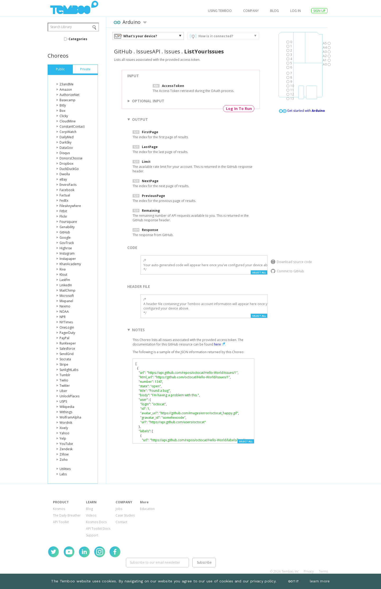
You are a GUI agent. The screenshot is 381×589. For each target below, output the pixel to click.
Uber (63, 391)
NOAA (64, 311)
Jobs (119, 509)
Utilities (65, 469)
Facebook (67, 190)
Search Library (61, 27)
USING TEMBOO (220, 10)
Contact (121, 522)
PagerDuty (67, 332)
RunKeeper (68, 343)
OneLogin (67, 327)
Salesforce (67, 348)
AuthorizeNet (69, 95)
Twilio (64, 380)
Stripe (64, 364)
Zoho (64, 459)
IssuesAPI (148, 51)
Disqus (65, 153)
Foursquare (68, 221)
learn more (320, 581)
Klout (63, 274)
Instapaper (68, 258)
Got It (293, 581)
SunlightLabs (69, 369)
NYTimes (66, 322)
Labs (63, 474)
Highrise (66, 248)
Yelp (63, 438)
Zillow (64, 454)
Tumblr (65, 375)
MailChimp (67, 290)
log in (295, 10)
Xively (64, 428)
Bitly (63, 105)
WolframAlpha (70, 417)
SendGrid (67, 354)
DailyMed (67, 137)
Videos (91, 515)
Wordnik (66, 422)
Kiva (63, 269)
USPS (63, 401)
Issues (172, 51)
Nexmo (65, 306)
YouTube (66, 443)
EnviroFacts (68, 184)
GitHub (65, 232)
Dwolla (65, 174)
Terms (323, 571)
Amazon (66, 89)
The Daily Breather (67, 515)
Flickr (63, 216)
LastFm (65, 280)
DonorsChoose (71, 158)
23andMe (67, 84)
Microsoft (67, 295)
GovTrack (67, 243)
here (217, 344)
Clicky (64, 116)
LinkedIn (66, 285)
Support (92, 535)
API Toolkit (61, 522)
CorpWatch (68, 132)
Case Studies (125, 515)
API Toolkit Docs (98, 528)
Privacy (309, 571)
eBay (63, 179)
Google (65, 237)
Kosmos (59, 509)
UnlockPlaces (69, 396)
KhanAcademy (70, 264)
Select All (259, 272)
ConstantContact (72, 126)
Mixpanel (66, 301)
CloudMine (68, 121)
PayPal (64, 338)
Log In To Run (239, 108)
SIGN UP (319, 10)
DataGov (66, 147)
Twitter (65, 385)
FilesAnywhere (70, 206)
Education (147, 509)
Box (62, 110)
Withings (66, 412)
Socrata (65, 359)
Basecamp (67, 100)
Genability (67, 227)
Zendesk (66, 449)
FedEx (64, 200)
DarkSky (65, 142)
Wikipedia (67, 406)
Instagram (67, 253)
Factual (65, 195)
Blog (274, 10)
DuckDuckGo (69, 169)
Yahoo (64, 433)
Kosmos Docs (96, 522)
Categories (78, 39)
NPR (63, 317)
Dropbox (66, 163)
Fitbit (63, 211)
